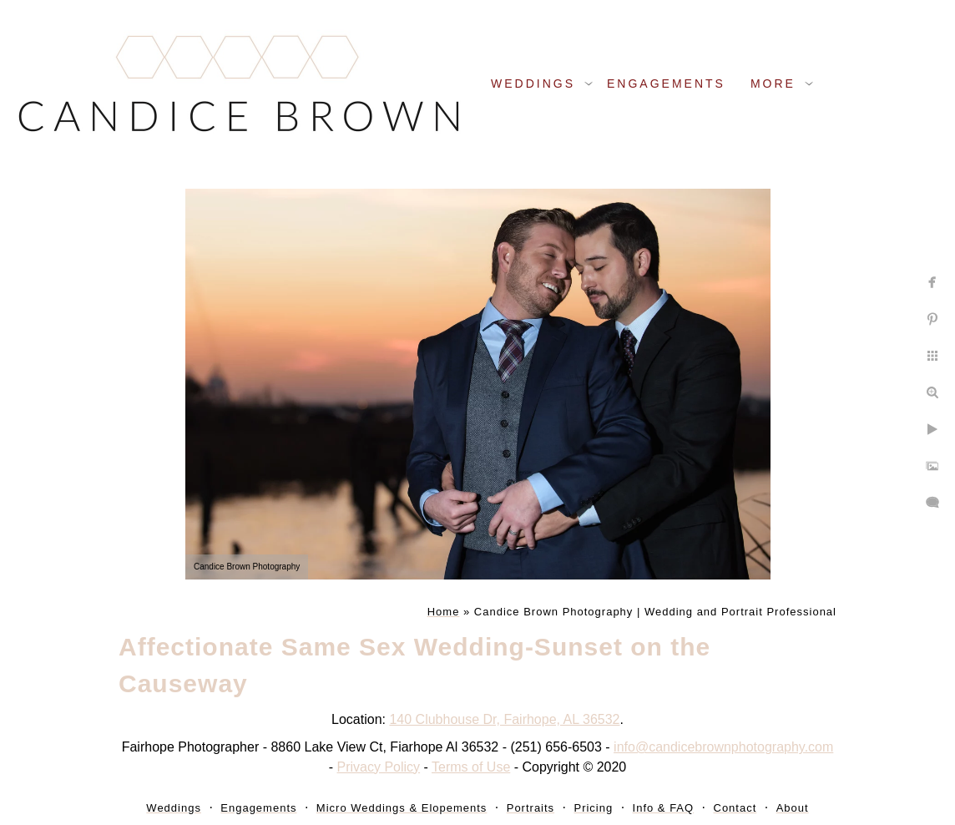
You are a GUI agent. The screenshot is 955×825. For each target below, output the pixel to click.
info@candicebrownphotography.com (723, 747)
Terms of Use (471, 767)
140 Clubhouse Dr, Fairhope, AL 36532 (504, 719)
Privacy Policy (379, 767)
